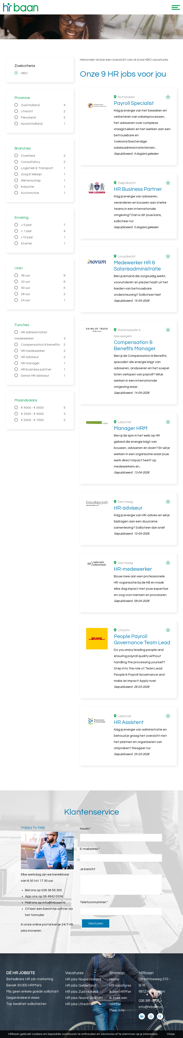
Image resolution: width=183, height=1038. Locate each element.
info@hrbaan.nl (53, 902)
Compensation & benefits (43, 345)
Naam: (85, 828)
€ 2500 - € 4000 (43, 414)
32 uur (43, 282)
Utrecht (43, 111)
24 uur (43, 300)
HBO (24, 73)
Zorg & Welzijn (43, 174)
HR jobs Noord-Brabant (84, 998)
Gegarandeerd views (23, 998)
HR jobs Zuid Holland (81, 992)
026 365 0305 (149, 1001)
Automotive (43, 193)
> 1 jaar (43, 231)
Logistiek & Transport (43, 168)
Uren (18, 268)
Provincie (22, 98)
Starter (43, 243)
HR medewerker (43, 351)
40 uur (43, 288)
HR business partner (43, 369)
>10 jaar (43, 237)
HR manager (43, 363)
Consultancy (43, 162)
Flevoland (43, 117)
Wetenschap (43, 180)
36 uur (43, 275)
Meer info (116, 1010)
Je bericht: (88, 869)
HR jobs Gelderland (80, 985)
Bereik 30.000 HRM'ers (24, 985)
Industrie (43, 187)
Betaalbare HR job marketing (29, 979)
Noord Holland (43, 124)
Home (114, 979)
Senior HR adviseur (43, 375)
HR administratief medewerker (39, 336)
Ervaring (21, 217)
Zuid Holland (43, 105)
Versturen (95, 923)
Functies (21, 325)
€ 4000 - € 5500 (43, 408)
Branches (22, 148)
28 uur (43, 294)
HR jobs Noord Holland (83, 979)
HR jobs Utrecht (78, 1004)
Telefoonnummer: (94, 902)
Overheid (43, 156)
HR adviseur (43, 357)
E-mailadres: (90, 849)
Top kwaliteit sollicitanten (26, 1004)
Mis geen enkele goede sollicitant (32, 991)
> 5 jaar (43, 225)
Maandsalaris (25, 400)
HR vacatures (120, 985)
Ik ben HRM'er (120, 992)
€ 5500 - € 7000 (43, 420)
